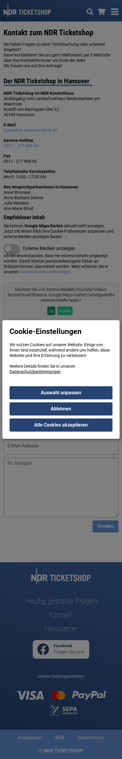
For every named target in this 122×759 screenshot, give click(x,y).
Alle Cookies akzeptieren (61, 425)
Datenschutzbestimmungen (35, 371)
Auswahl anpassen (61, 392)
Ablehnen (61, 409)
